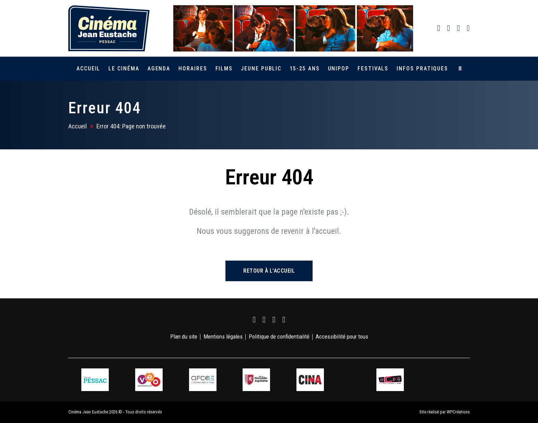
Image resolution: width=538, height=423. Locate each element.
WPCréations (458, 411)
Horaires (192, 68)
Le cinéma (123, 68)
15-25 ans (304, 68)
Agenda (159, 68)
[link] (438, 28)
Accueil (88, 68)
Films (224, 68)
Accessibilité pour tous (342, 336)
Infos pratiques (422, 68)
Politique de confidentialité (279, 336)
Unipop (339, 68)
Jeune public (261, 68)
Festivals (373, 68)
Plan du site (183, 336)
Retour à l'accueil (269, 270)
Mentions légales (223, 336)
